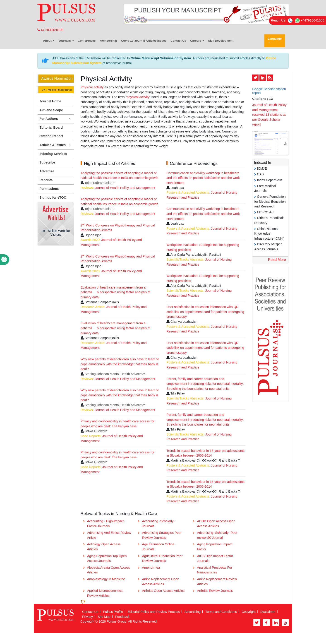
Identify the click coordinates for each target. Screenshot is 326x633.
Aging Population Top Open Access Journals (107, 558)
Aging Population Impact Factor (214, 546)
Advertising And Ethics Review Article (109, 535)
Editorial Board (51, 127)
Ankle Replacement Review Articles (217, 581)
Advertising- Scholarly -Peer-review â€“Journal (217, 535)
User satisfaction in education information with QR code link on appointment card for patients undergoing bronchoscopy (205, 311)
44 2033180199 (50, 30)
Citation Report (51, 136)
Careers (196, 40)
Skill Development (220, 40)
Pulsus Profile (113, 612)
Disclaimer (268, 612)
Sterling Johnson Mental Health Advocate (114, 374)
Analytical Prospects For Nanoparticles (214, 570)
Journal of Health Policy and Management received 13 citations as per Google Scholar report (269, 114)
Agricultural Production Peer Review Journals (162, 558)
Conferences (87, 40)
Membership (108, 40)
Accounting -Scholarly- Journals (158, 523)
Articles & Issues (55, 145)
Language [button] (275, 38)
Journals (65, 40)
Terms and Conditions (221, 612)
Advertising (193, 612)
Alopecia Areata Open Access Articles (108, 570)
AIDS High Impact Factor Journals (215, 558)
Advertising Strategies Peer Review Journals (161, 535)
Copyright (249, 612)
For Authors (55, 118)
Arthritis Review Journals (215, 590)
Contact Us (178, 40)
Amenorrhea (151, 567)
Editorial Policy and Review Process (154, 612)
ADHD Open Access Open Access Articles (216, 523)
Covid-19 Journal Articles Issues (143, 40)
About (47, 40)
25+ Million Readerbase (56, 89)
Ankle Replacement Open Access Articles (160, 581)
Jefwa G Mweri (95, 431)
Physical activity (93, 87)
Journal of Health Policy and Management (125, 188)
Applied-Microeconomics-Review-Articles (105, 593)
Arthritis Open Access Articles (163, 590)
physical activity (138, 97)
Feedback (122, 617)
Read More (277, 260)
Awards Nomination (56, 78)
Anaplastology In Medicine (106, 579)
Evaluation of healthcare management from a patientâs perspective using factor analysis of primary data (115, 292)
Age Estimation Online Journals (158, 546)
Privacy (87, 617)
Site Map (104, 617)
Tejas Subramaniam (98, 183)
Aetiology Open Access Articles (103, 546)
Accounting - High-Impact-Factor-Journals (106, 523)
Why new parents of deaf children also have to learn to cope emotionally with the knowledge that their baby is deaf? (120, 364)
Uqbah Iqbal (93, 235)
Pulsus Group (116, 621)
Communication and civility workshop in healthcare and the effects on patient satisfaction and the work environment (203, 178)
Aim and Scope (51, 110)
